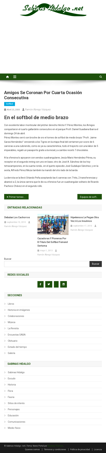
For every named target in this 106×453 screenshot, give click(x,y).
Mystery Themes (55, 446)
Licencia (98, 449)
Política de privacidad (80, 449)
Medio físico (14, 428)
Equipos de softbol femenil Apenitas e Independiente (91, 197)
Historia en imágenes (19, 310)
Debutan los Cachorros (17, 217)
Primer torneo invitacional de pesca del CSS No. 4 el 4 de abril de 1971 (19, 197)
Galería (11, 353)
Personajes (14, 409)
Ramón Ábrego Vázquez (38, 109)
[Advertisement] (53, 48)
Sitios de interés (16, 403)
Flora (10, 391)
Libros (11, 303)
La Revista (13, 328)
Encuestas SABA (17, 334)
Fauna (11, 397)
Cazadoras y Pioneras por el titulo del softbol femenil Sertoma (52, 242)
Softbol (9, 104)
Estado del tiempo (17, 347)
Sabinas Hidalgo (16, 372)
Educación (13, 415)
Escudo (11, 378)
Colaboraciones (16, 316)
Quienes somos (32, 449)
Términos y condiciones (55, 449)
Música (11, 322)
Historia (12, 384)
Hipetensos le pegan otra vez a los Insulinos (85, 219)
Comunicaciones (16, 421)
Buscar (7, 259)
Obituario (12, 341)
